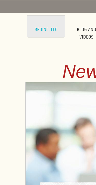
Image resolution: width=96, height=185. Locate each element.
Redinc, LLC (46, 29)
